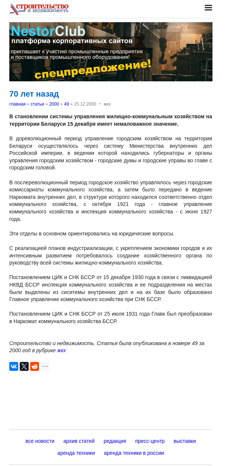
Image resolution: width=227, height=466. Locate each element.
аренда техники (76, 453)
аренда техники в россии (134, 453)
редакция (114, 441)
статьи (37, 104)
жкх (61, 350)
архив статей (79, 441)
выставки (185, 441)
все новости (39, 441)
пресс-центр (149, 441)
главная (17, 104)
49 (66, 104)
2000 (54, 104)
